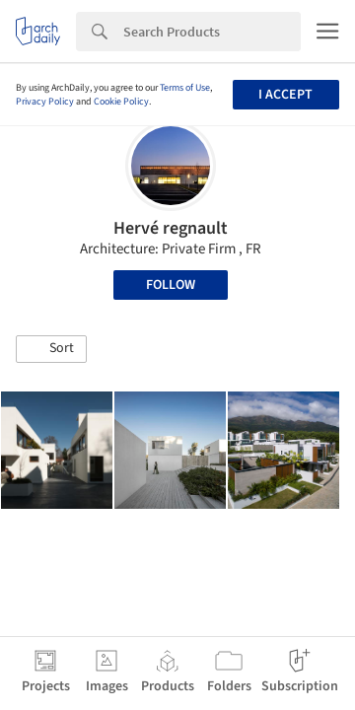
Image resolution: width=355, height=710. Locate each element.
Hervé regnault (170, 228)
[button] (51, 349)
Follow (170, 285)
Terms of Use (185, 88)
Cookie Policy (121, 101)
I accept (285, 95)
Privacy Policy (45, 101)
